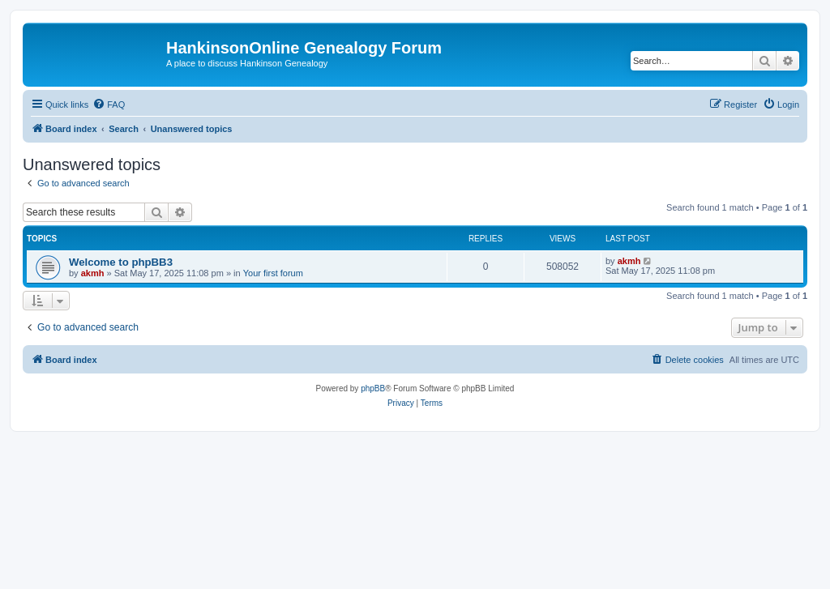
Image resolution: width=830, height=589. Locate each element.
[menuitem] (108, 104)
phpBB (373, 388)
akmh (93, 273)
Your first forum (273, 273)
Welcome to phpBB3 (121, 262)
